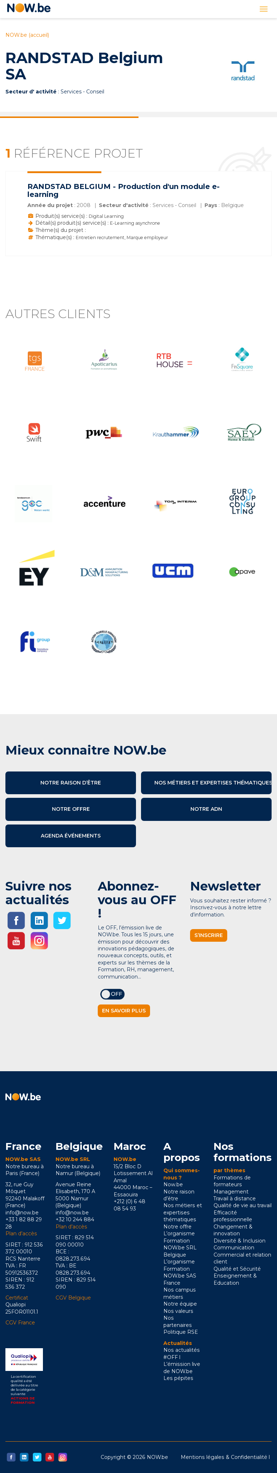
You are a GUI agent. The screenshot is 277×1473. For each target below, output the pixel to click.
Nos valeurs (178, 1311)
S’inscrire (208, 935)
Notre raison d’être (70, 783)
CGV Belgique (73, 1298)
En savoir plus (124, 1010)
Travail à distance (235, 1198)
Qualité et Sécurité (237, 1269)
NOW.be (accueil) (27, 35)
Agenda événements (71, 836)
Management (231, 1192)
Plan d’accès (21, 1233)
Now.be (173, 1184)
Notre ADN (206, 809)
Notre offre (71, 809)
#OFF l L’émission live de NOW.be (181, 1364)
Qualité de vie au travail (243, 1205)
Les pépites (178, 1378)
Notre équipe (180, 1304)
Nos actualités (181, 1350)
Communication (234, 1247)
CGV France (20, 1322)
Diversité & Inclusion (239, 1241)
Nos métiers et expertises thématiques (213, 783)
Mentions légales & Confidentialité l (225, 1457)
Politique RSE (180, 1332)
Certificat (16, 1298)
